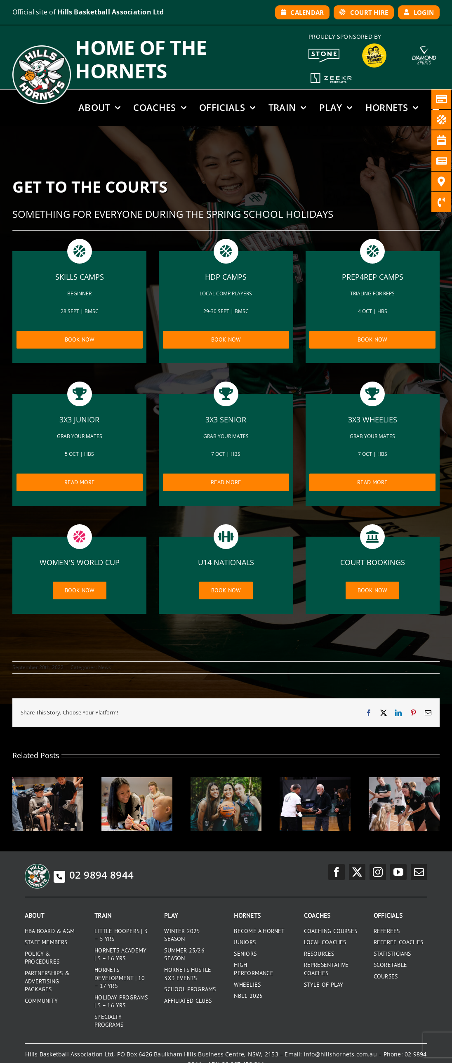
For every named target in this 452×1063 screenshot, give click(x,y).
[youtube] (398, 872)
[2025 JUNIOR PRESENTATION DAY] (404, 781)
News (104, 667)
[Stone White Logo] (323, 51)
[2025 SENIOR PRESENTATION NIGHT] (47, 781)
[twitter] (357, 872)
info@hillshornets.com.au (340, 1054)
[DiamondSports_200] (424, 43)
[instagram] (378, 872)
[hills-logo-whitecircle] (41, 48)
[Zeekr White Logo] (331, 74)
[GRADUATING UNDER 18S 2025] (226, 781)
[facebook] (336, 872)
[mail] (419, 872)
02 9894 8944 (94, 875)
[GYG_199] (374, 45)
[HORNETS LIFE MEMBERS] (315, 781)
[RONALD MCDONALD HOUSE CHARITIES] (136, 781)
